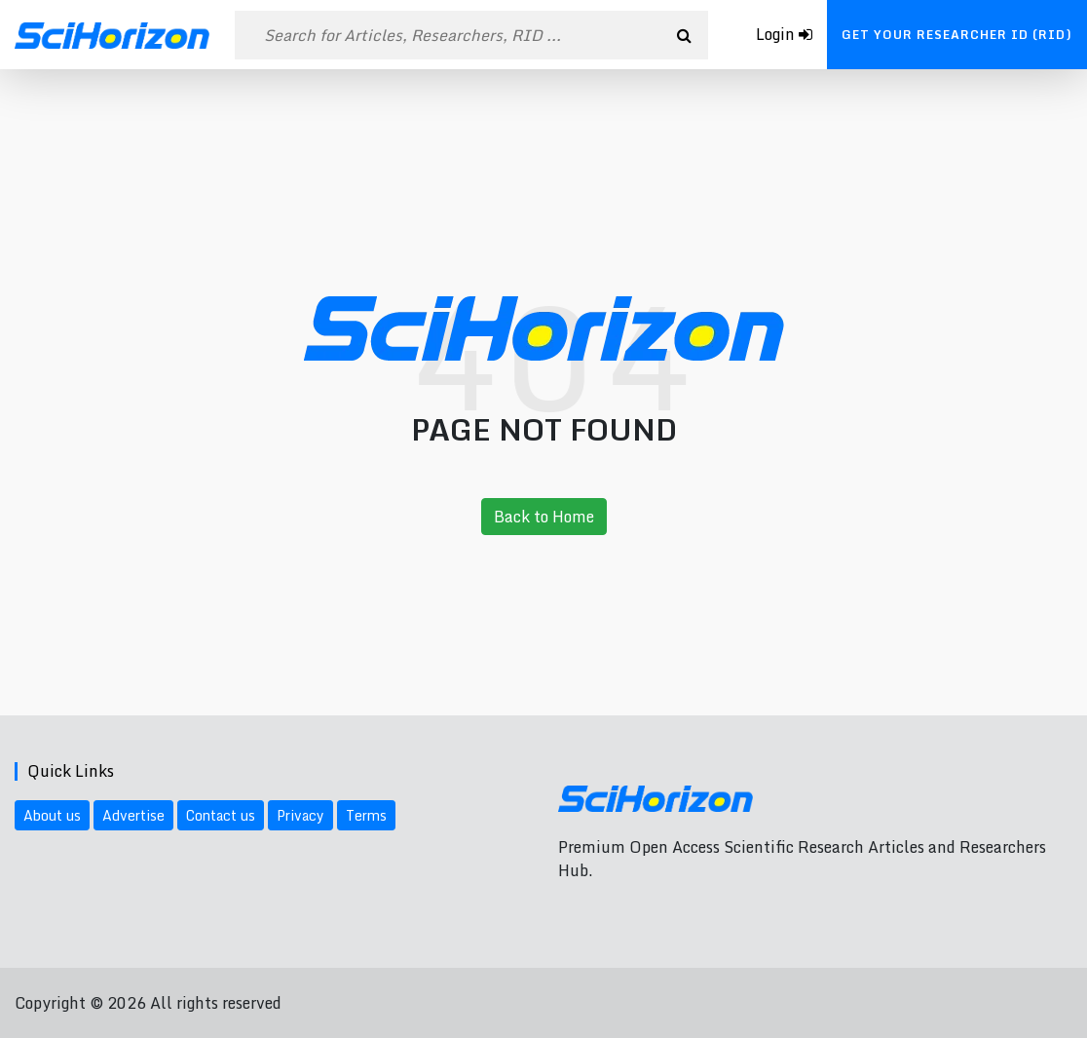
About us (52, 815)
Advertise (133, 815)
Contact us (220, 815)
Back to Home (544, 516)
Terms (366, 815)
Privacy (300, 815)
